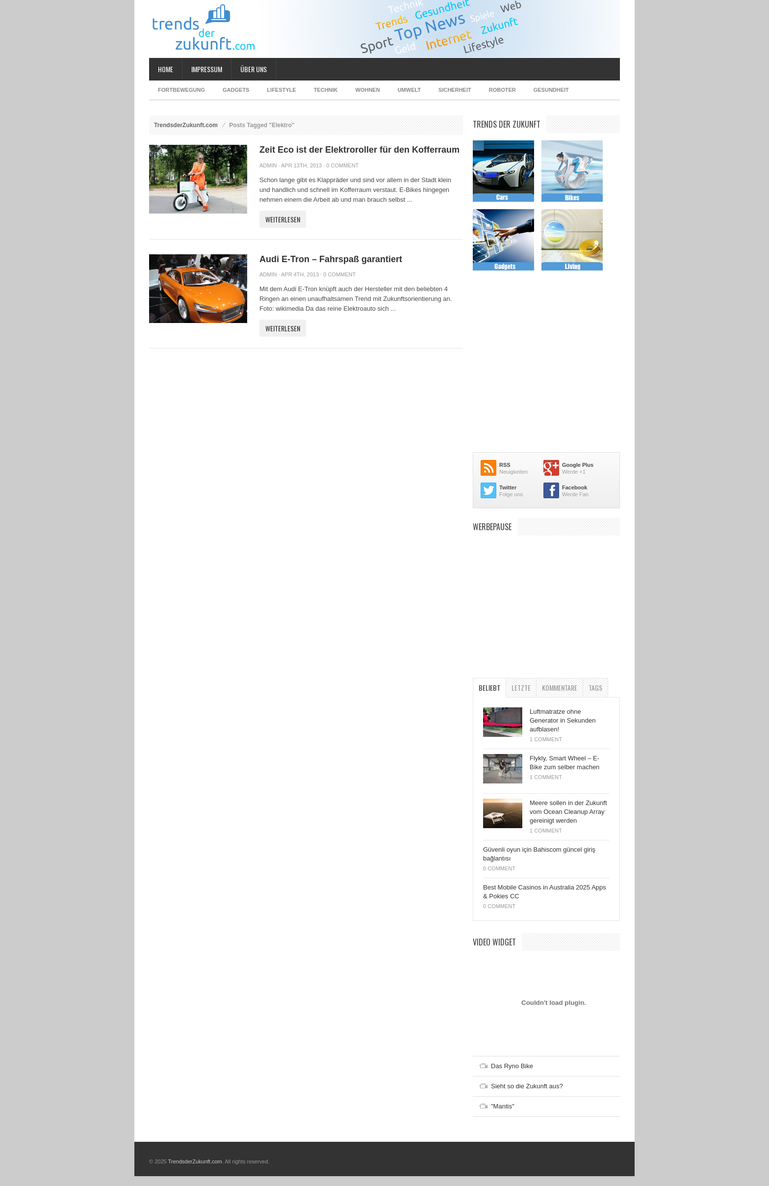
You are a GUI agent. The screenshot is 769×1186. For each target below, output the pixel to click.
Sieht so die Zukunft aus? (527, 1086)
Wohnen (368, 90)
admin (268, 165)
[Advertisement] (546, 601)
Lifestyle (281, 90)
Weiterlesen (282, 219)
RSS (505, 465)
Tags (595, 687)
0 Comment (342, 165)
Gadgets (236, 90)
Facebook (574, 487)
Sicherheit (454, 90)
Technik (326, 90)
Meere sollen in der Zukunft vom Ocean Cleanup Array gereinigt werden (568, 811)
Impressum (206, 69)
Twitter (507, 487)
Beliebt (489, 687)
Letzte (521, 687)
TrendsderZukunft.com (186, 125)
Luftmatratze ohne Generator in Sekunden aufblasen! (562, 720)
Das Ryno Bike (512, 1066)
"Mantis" (502, 1106)
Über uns (253, 69)
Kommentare (559, 687)
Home (165, 69)
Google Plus (577, 465)
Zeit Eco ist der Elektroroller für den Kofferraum (359, 150)
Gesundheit (551, 90)
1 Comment (546, 739)
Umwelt (409, 90)
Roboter (502, 90)
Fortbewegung (181, 90)
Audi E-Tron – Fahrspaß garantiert (330, 259)
